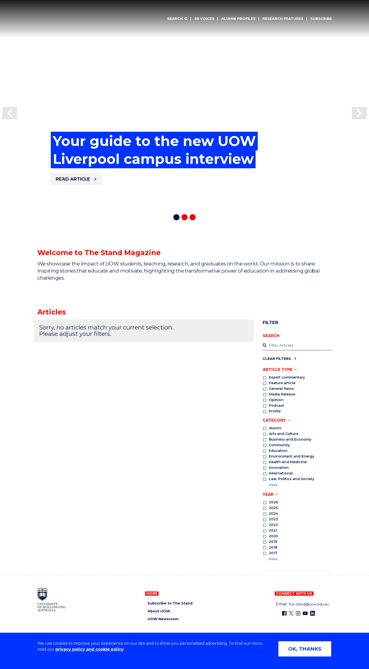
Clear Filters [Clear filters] (277, 358)
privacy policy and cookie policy (89, 649)
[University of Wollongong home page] (51, 599)
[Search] (177, 19)
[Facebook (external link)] (284, 613)
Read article (73, 179)
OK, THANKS (304, 649)
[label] (297, 345)
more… (274, 485)
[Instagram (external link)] (298, 613)
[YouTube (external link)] (305, 613)
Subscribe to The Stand (170, 603)
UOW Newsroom (163, 619)
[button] (9, 113)
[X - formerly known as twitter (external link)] (291, 613)
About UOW (159, 611)
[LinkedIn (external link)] (312, 613)
